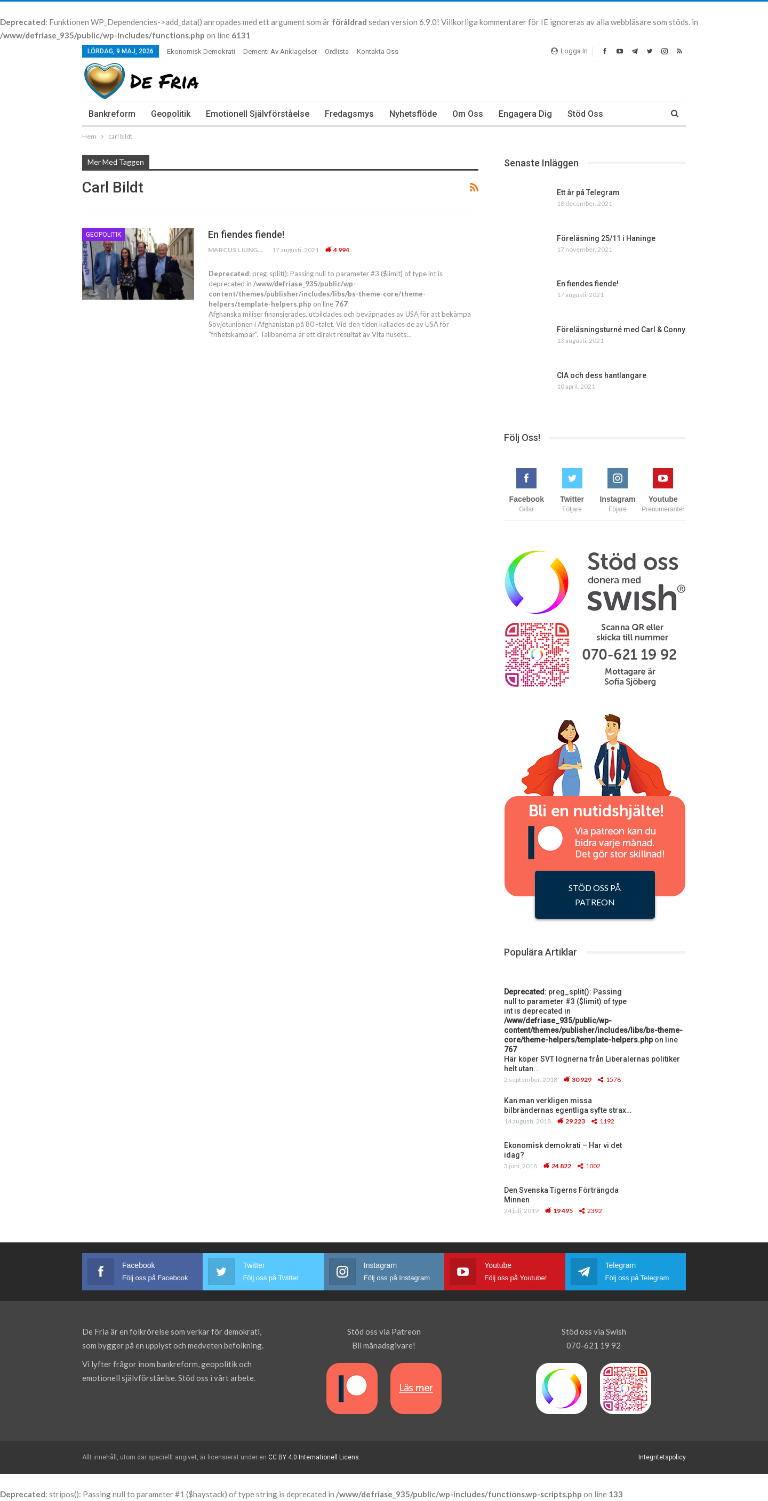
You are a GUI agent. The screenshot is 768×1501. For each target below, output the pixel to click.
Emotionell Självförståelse (257, 114)
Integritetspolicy (662, 1457)
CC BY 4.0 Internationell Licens (313, 1457)
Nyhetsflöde (413, 114)
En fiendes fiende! (246, 234)
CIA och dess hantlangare (601, 375)
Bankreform (112, 114)
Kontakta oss (377, 51)
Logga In (569, 51)
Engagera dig (525, 114)
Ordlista (337, 51)
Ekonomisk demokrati (201, 51)
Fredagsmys (349, 114)
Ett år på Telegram (588, 192)
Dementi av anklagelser (280, 51)
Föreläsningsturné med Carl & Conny (621, 329)
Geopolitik (170, 114)
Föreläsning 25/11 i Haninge (606, 238)
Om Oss (467, 114)
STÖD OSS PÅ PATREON (595, 894)
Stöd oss (585, 114)
